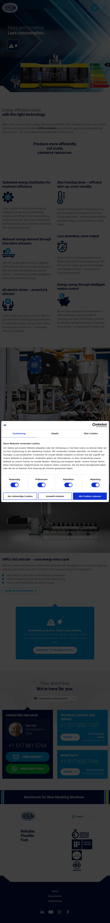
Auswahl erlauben (55, 496)
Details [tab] (55, 433)
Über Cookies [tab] (91, 433)
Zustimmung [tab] (19, 433)
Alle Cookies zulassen (90, 496)
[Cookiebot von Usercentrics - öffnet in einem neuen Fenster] (94, 425)
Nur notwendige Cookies (20, 496)
